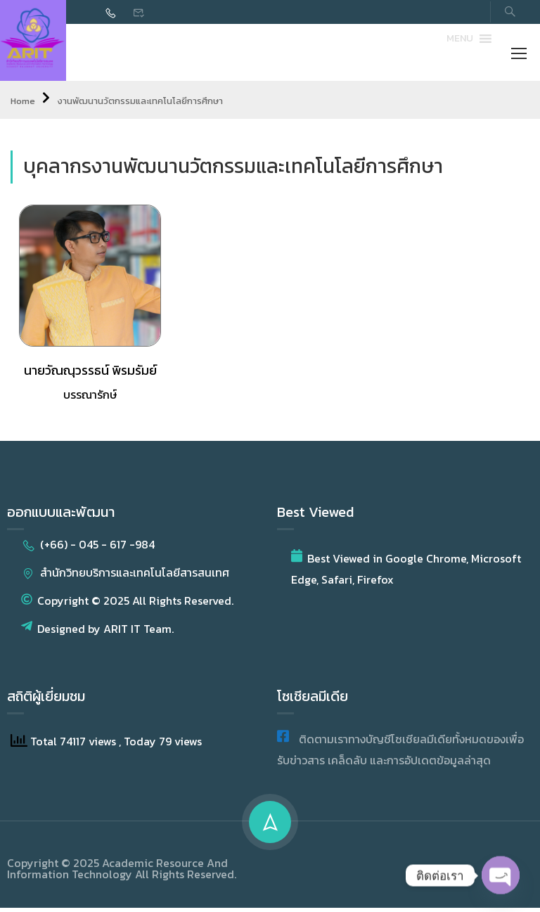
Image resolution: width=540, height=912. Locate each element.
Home (23, 105)
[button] (459, 41)
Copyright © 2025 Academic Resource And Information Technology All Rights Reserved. (121, 873)
